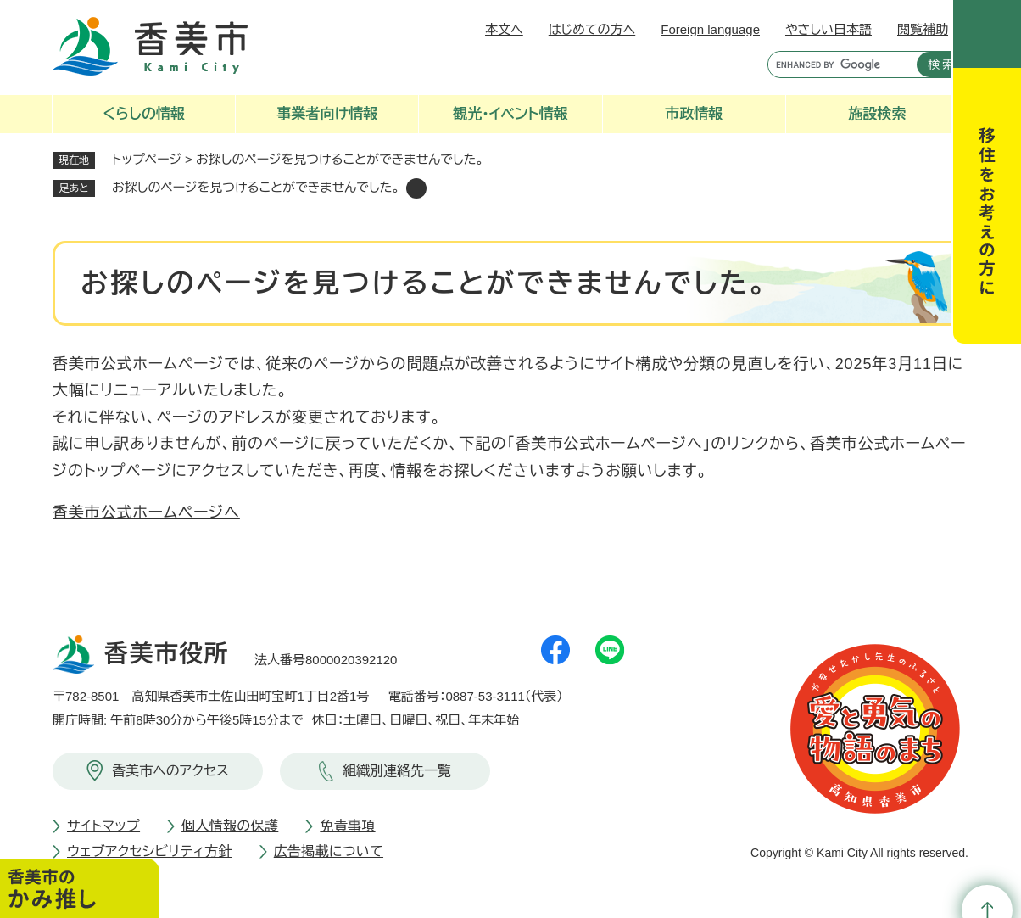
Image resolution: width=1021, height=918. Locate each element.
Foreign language (710, 29)
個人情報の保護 (229, 826)
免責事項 (347, 826)
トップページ (146, 159)
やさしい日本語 (828, 29)
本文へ (504, 29)
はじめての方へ (592, 29)
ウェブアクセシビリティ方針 (149, 851)
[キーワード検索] (838, 64)
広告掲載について (328, 851)
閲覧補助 (922, 29)
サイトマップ (103, 826)
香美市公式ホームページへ (146, 512)
